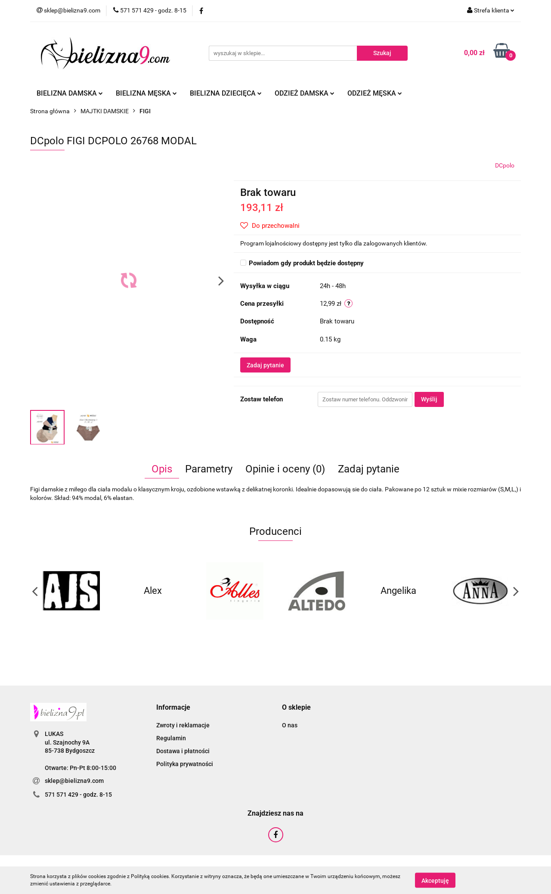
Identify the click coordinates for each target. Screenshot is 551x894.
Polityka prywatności (184, 764)
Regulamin (171, 738)
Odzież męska (374, 93)
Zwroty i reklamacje (183, 725)
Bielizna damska (70, 93)
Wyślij (429, 399)
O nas (289, 725)
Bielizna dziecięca (226, 93)
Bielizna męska (146, 93)
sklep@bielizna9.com (74, 780)
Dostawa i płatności (183, 751)
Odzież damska (304, 93)
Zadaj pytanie (265, 365)
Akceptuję (435, 880)
